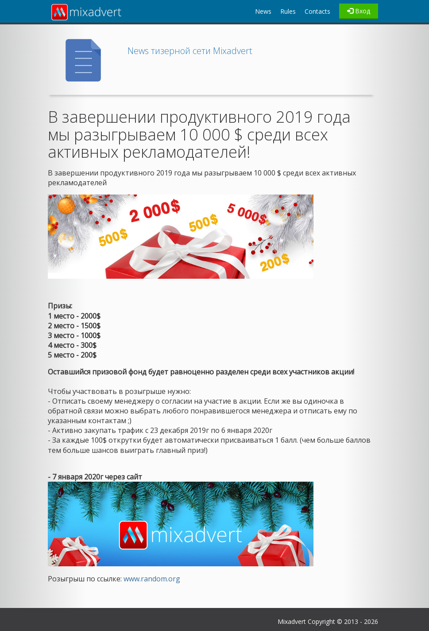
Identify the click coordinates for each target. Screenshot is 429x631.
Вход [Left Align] (358, 11)
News (263, 11)
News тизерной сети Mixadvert (190, 51)
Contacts (317, 11)
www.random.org (151, 579)
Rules (288, 11)
